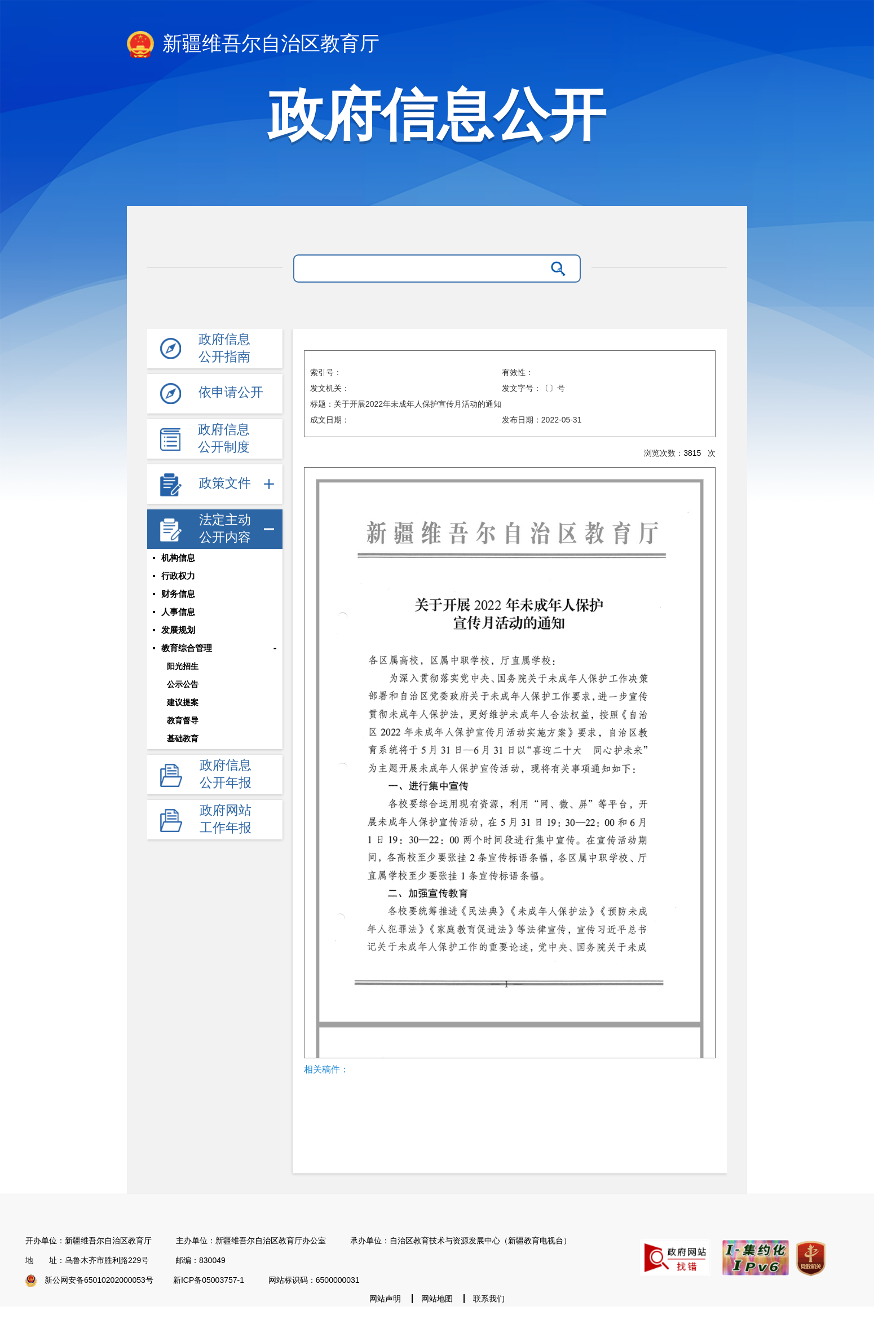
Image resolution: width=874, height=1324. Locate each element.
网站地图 (437, 1298)
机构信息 (178, 557)
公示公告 (182, 684)
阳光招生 (182, 666)
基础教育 (182, 738)
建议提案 (182, 702)
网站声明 (385, 1298)
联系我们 (489, 1298)
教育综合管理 (186, 648)
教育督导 (182, 720)
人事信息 (178, 612)
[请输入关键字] (422, 268)
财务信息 (178, 594)
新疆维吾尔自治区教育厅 (253, 44)
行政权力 (178, 575)
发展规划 (178, 630)
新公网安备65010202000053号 (99, 1280)
